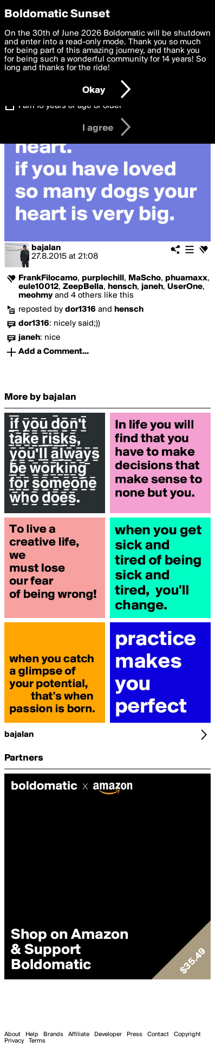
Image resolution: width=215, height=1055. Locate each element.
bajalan (46, 248)
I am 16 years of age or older (70, 106)
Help (31, 1034)
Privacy (14, 1041)
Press (134, 1034)
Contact (158, 1034)
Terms (37, 1041)
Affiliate (78, 1034)
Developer (108, 1034)
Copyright (187, 1034)
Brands (53, 1034)
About (12, 1034)
